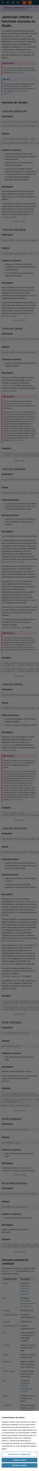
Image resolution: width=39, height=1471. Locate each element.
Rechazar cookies (19, 1465)
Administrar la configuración (19, 1454)
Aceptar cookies (19, 1460)
